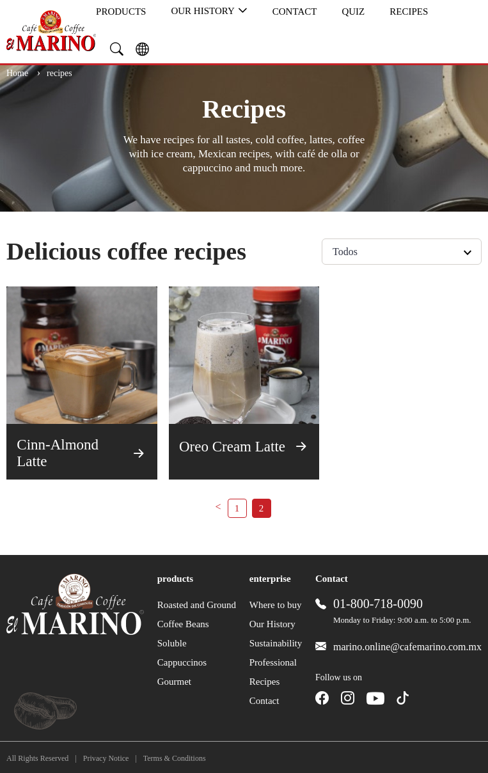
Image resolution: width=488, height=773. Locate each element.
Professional (273, 662)
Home (18, 73)
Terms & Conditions (174, 758)
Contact (294, 11)
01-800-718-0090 (378, 604)
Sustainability (276, 643)
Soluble (172, 643)
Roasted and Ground (196, 605)
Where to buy (275, 605)
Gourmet (174, 681)
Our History (209, 11)
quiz (353, 11)
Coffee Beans (183, 624)
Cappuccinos (182, 662)
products (121, 11)
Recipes (409, 11)
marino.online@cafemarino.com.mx (407, 646)
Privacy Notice (106, 758)
